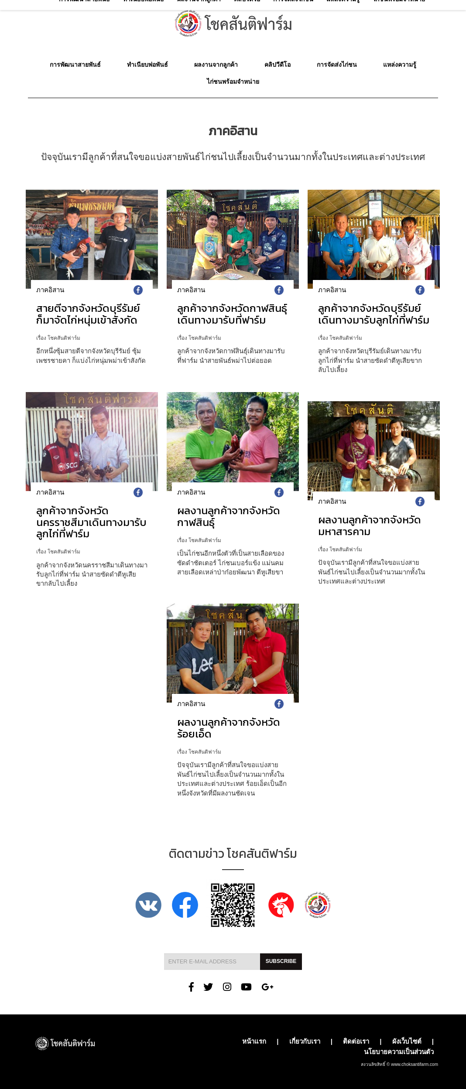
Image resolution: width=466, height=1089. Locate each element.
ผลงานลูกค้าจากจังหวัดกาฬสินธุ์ (228, 516)
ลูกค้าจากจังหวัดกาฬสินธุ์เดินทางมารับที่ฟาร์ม (232, 313)
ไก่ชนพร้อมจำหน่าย (233, 81)
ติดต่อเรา (356, 1041)
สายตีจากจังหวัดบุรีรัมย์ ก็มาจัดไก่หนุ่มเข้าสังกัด (88, 313)
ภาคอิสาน (50, 290)
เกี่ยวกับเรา (304, 1041)
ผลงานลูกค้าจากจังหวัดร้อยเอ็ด (228, 727)
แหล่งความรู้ (399, 64)
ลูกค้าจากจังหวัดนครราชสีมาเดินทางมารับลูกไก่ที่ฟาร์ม (91, 522)
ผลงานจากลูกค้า (216, 64)
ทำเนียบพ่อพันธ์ (147, 64)
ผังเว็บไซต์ (406, 1041)
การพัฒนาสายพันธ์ (75, 64)
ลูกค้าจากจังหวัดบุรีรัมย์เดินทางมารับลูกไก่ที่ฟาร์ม (373, 313)
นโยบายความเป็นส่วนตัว (399, 1051)
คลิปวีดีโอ (277, 64)
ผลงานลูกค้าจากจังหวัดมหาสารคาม (369, 525)
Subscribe (281, 961)
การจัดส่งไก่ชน (337, 64)
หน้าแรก (254, 1041)
